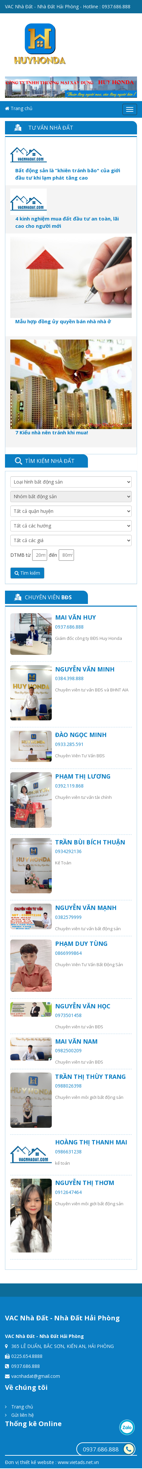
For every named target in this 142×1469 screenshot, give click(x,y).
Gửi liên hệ (19, 1415)
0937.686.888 (116, 6)
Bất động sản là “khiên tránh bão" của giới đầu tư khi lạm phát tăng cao (67, 174)
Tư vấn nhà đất (50, 127)
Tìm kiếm (27, 573)
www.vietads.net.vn (78, 1462)
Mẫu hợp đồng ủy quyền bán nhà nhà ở (63, 321)
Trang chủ (19, 108)
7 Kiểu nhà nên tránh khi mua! (51, 432)
